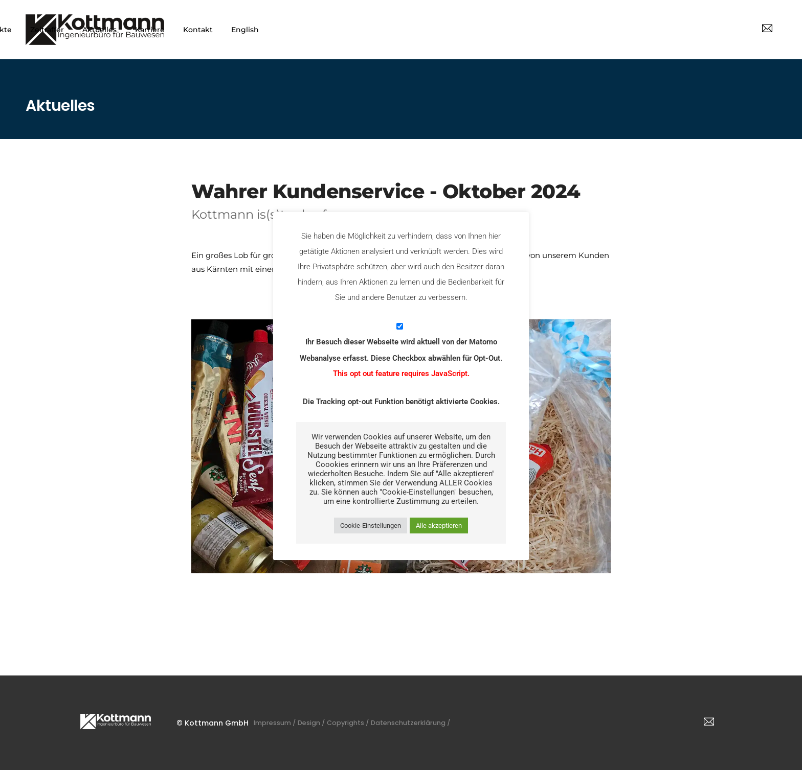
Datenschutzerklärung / (450, 722)
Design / (330, 722)
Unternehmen (338, 29)
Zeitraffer (510, 29)
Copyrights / (374, 722)
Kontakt (661, 29)
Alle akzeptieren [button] (439, 525)
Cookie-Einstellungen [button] (370, 525)
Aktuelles (563, 29)
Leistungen (404, 29)
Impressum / (285, 722)
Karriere (613, 29)
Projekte (459, 29)
